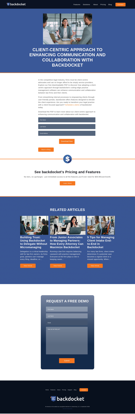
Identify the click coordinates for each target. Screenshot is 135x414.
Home (39, 390)
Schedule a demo (72, 105)
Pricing (103, 4)
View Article (28, 266)
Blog (110, 4)
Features (77, 4)
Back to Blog (45, 149)
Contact (120, 4)
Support (74, 390)
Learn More (67, 183)
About (95, 4)
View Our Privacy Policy (67, 409)
